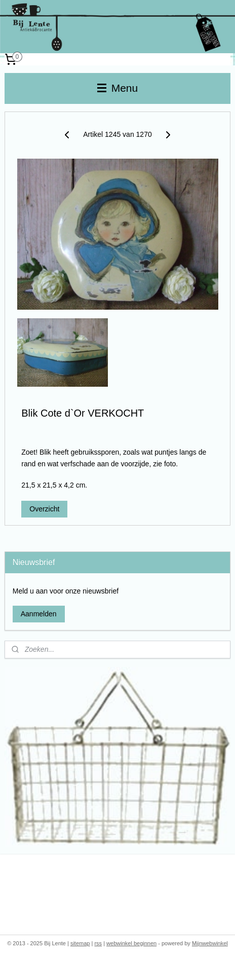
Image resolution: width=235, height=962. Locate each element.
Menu (117, 88)
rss (98, 943)
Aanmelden (39, 614)
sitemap (80, 943)
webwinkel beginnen (131, 943)
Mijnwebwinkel (210, 943)
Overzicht (44, 509)
